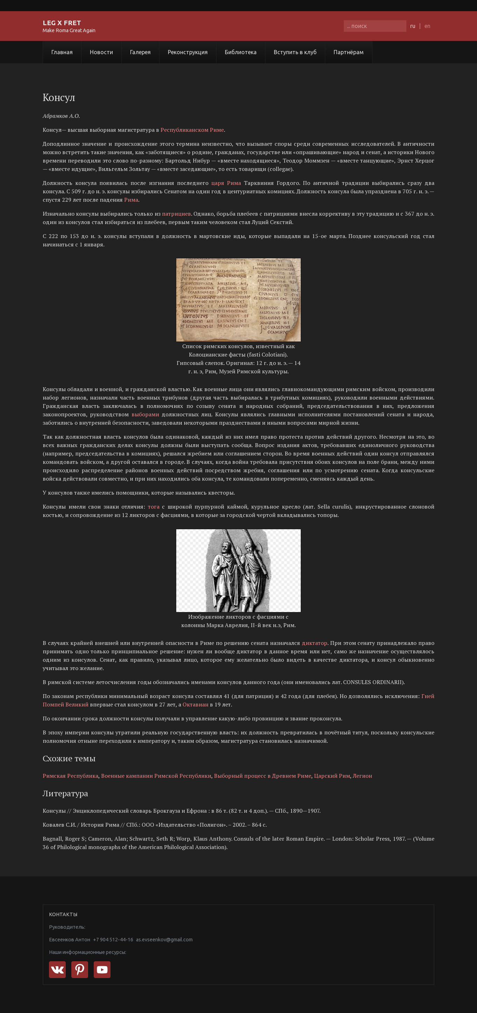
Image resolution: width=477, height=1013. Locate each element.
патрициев (176, 213)
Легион (362, 775)
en (427, 26)
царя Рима (227, 183)
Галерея (140, 52)
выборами (145, 414)
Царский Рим (332, 775)
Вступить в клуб (295, 52)
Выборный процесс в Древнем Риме (262, 775)
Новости (101, 52)
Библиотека (241, 52)
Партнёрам (349, 52)
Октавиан (195, 704)
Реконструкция (188, 52)
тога (153, 506)
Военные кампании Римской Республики (156, 775)
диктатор (314, 643)
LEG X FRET (62, 23)
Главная (62, 52)
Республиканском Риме (192, 130)
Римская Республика (70, 775)
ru (412, 26)
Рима (131, 199)
